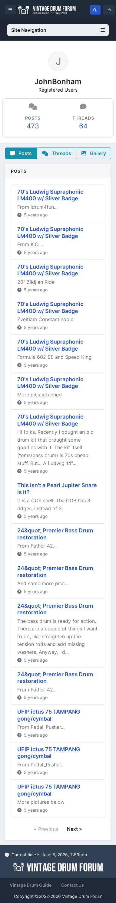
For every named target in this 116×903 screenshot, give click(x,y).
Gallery (93, 153)
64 (83, 126)
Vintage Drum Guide (30, 885)
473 (33, 126)
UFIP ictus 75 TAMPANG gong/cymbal (48, 715)
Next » (74, 829)
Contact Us (72, 885)
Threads (56, 153)
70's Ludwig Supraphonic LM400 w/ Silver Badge (50, 195)
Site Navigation (58, 30)
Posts (21, 153)
